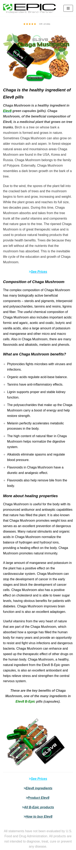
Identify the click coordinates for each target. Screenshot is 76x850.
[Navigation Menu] (68, 8)
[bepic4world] (29, 8)
